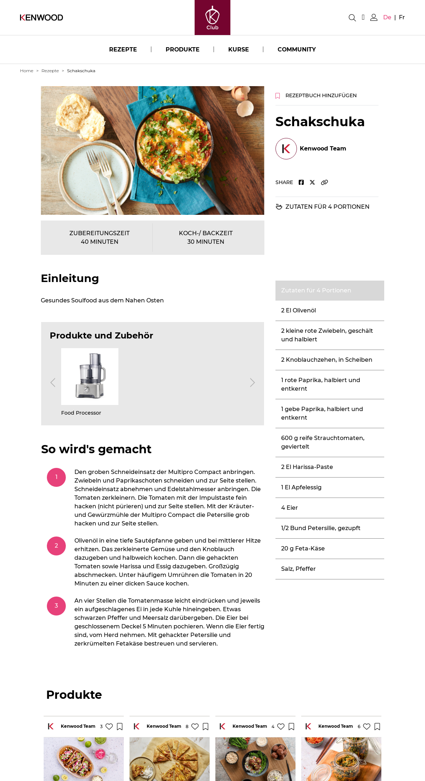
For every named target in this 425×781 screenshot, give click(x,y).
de (387, 17)
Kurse (238, 49)
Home (26, 70)
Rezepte (123, 49)
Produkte (182, 49)
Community (297, 49)
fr (402, 17)
